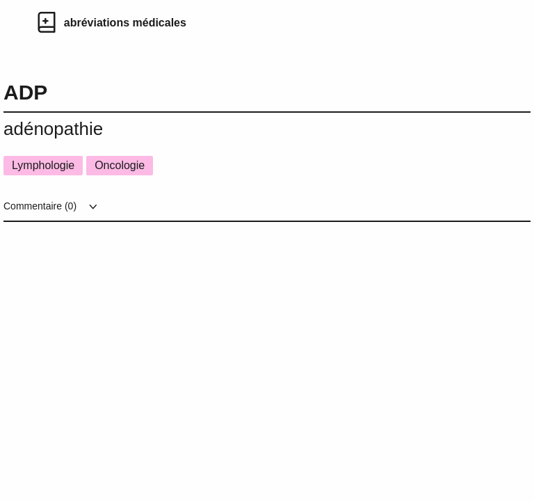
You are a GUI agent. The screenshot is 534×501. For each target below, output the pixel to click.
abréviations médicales (125, 23)
